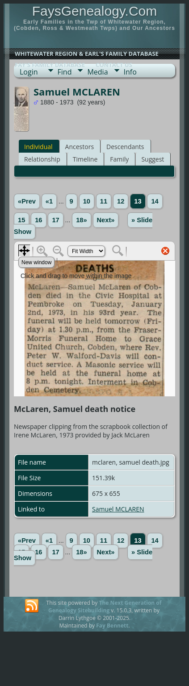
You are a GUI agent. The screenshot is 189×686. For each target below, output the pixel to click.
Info (130, 72)
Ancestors (79, 146)
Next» (106, 220)
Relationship (42, 159)
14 (154, 201)
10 (86, 201)
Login (29, 72)
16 (38, 220)
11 (103, 201)
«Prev (27, 201)
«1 (49, 201)
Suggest (152, 159)
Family (119, 159)
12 (120, 201)
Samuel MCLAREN (118, 509)
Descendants (125, 146)
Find (65, 72)
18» (81, 220)
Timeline (85, 159)
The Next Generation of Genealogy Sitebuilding (104, 606)
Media (97, 72)
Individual (38, 146)
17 (55, 220)
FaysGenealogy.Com (94, 11)
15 (21, 220)
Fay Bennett (112, 625)
